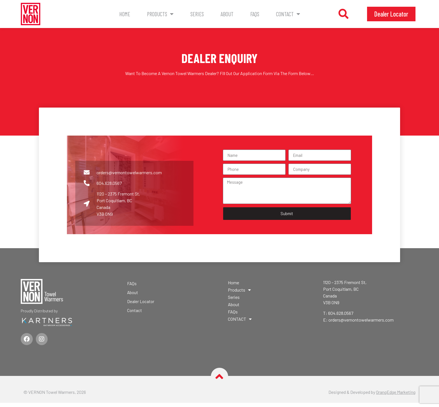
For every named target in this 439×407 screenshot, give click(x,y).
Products (160, 14)
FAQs (254, 13)
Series (197, 13)
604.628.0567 (340, 315)
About (227, 13)
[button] (343, 14)
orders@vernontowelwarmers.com (361, 322)
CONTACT (288, 14)
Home (124, 13)
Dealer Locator (141, 303)
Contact (134, 312)
